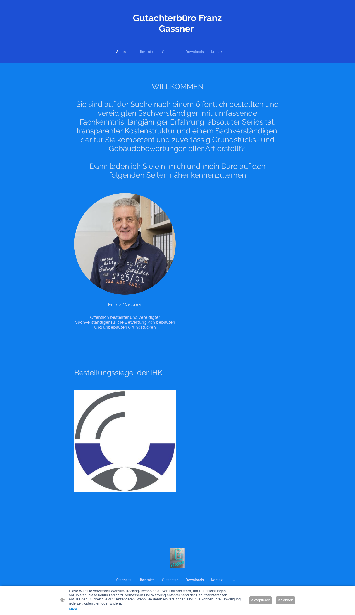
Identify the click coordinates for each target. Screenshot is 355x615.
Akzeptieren (260, 600)
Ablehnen (285, 600)
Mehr (73, 609)
